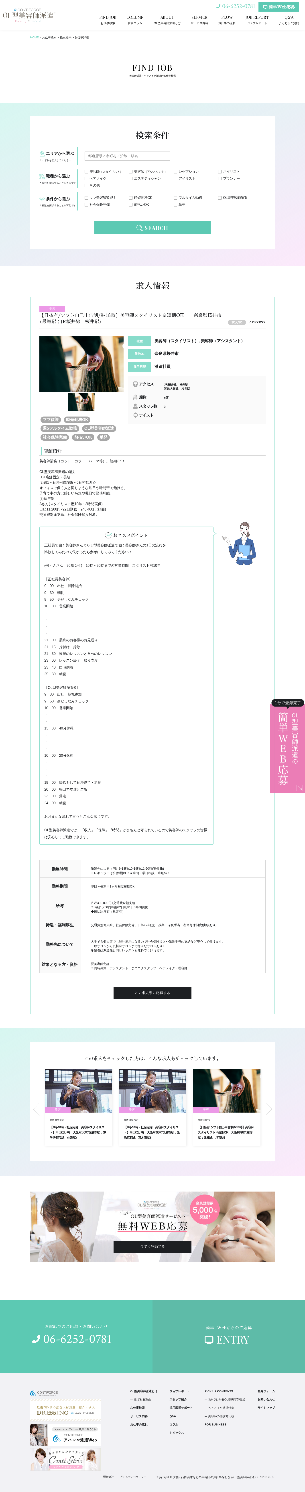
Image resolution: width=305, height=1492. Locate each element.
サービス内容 (199, 20)
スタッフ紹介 (178, 1399)
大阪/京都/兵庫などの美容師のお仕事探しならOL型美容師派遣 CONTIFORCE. (224, 1477)
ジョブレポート (257, 20)
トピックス (176, 1432)
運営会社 (108, 1477)
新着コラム (135, 20)
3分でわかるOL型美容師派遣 (227, 1399)
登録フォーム (266, 1391)
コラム (173, 1424)
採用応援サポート (181, 1407)
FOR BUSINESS (215, 1424)
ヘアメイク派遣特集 (221, 1407)
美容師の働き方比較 (221, 1416)
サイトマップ (266, 1407)
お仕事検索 (107, 20)
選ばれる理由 (142, 1399)
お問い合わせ (266, 1399)
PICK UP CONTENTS (219, 1391)
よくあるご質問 (289, 20)
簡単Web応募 (279, 7)
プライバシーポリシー (132, 1477)
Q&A (172, 1416)
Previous (36, 1109)
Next (269, 1109)
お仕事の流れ (227, 20)
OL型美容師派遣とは (167, 20)
